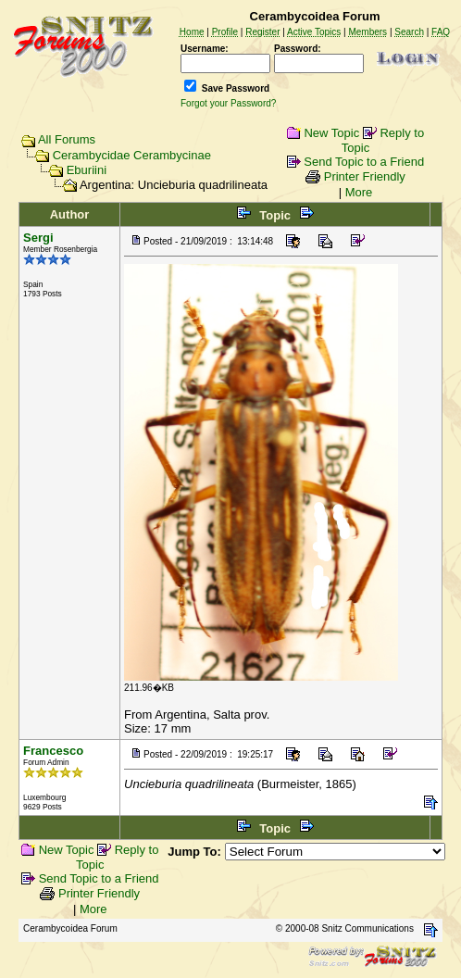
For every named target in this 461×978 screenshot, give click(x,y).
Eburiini (86, 170)
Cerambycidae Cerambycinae (132, 155)
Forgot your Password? (228, 103)
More (359, 192)
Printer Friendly (364, 176)
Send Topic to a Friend (364, 162)
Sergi (38, 237)
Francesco (53, 751)
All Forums (66, 139)
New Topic (331, 133)
